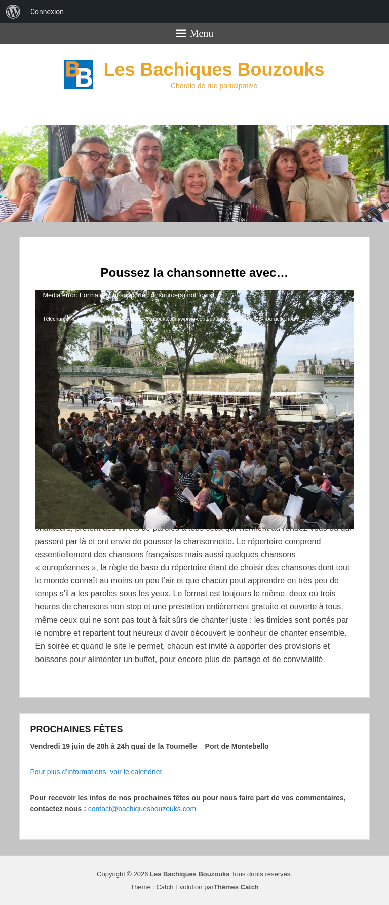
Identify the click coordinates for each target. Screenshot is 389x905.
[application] (194, 379)
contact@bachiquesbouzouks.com (142, 809)
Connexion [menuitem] (47, 12)
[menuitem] (13, 11)
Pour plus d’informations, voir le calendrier (96, 772)
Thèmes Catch (236, 887)
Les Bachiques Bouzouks (213, 69)
